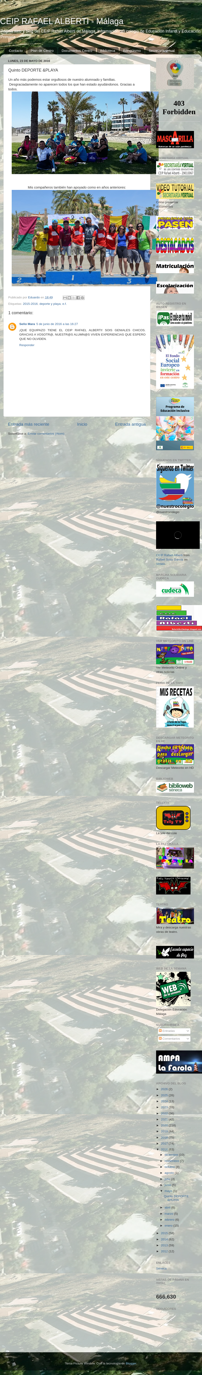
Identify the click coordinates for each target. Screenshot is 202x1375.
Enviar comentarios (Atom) (46, 433)
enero (169, 1225)
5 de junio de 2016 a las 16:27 (57, 324)
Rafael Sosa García (169, 559)
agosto (170, 1173)
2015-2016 (30, 304)
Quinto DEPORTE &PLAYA (176, 1198)
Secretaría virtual (162, 51)
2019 (165, 1131)
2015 (165, 1233)
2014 (165, 1239)
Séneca (161, 1268)
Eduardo (34, 297)
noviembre (172, 1161)
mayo (169, 1191)
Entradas (167, 1031)
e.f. (64, 304)
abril (168, 1207)
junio (168, 1185)
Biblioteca (107, 51)
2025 (165, 1095)
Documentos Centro (77, 51)
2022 (165, 1113)
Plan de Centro (42, 51)
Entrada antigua (130, 424)
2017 (165, 1143)
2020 (165, 1125)
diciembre (172, 1154)
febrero (170, 1219)
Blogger (131, 1363)
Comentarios (169, 1038)
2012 (165, 1251)
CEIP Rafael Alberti (169, 555)
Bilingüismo (132, 51)
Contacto (16, 51)
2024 (165, 1101)
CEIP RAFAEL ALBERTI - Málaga (61, 21)
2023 (165, 1107)
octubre (170, 1167)
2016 (165, 1149)
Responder (26, 345)
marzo (169, 1213)
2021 (165, 1119)
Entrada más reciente (28, 424)
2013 (165, 1245)
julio (168, 1179)
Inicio (82, 424)
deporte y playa (50, 304)
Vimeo (160, 564)
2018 (165, 1137)
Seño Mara (27, 324)
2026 (165, 1089)
